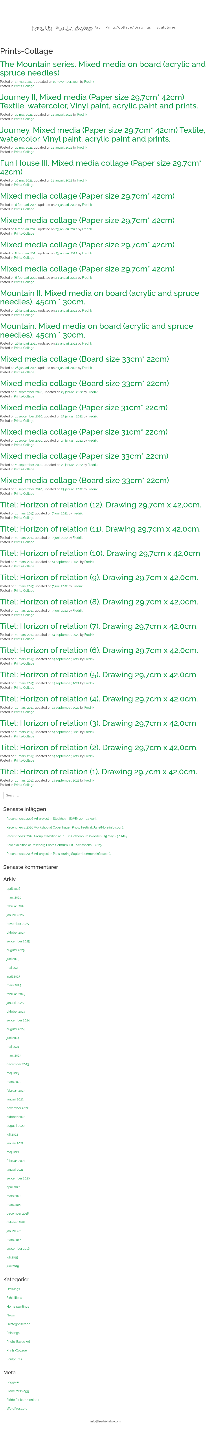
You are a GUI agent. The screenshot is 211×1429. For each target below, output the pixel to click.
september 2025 (18, 941)
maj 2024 (13, 1046)
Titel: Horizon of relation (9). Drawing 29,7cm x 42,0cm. (99, 577)
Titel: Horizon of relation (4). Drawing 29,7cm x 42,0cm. (99, 698)
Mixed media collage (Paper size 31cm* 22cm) (84, 407)
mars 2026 (14, 897)
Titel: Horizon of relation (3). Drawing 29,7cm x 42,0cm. (99, 723)
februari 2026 (16, 906)
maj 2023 (13, 1073)
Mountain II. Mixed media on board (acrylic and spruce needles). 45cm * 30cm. (99, 297)
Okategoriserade (18, 1324)
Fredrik (89, 81)
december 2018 (18, 1213)
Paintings (56, 27)
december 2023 (18, 1064)
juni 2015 (13, 1266)
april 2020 (13, 1187)
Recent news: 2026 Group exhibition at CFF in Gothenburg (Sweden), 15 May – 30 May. (67, 836)
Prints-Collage (24, 86)
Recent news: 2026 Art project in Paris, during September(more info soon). (59, 854)
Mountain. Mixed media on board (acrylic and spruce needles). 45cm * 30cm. (96, 330)
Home (37, 27)
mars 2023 (14, 1082)
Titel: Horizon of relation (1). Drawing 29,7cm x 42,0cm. (98, 771)
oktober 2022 (16, 1117)
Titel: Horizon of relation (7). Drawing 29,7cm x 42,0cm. (99, 626)
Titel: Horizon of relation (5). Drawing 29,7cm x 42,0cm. (99, 674)
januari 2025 (15, 1003)
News (11, 1315)
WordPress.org (17, 1408)
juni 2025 (13, 959)
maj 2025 (13, 967)
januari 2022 (15, 1143)
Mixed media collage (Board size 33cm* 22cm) (84, 358)
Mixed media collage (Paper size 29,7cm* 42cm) (87, 195)
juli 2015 (12, 1257)
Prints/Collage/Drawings (128, 27)
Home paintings (18, 1306)
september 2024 (18, 1020)
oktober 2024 (16, 1011)
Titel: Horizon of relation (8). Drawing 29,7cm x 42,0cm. (99, 601)
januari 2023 (15, 1099)
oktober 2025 (16, 932)
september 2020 (18, 1178)
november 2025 (18, 924)
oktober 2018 (16, 1222)
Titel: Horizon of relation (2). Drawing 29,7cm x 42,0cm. (99, 747)
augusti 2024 (16, 1029)
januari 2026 (15, 915)
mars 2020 (14, 1196)
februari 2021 (16, 1161)
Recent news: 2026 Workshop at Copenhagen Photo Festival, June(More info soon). (65, 827)
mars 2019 (14, 1204)
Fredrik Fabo (105, 18)
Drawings (13, 1289)
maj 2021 (13, 1152)
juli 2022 (12, 1134)
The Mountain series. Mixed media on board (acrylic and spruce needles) (103, 68)
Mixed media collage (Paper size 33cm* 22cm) (84, 455)
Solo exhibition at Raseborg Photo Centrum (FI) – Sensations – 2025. (54, 845)
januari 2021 (15, 1169)
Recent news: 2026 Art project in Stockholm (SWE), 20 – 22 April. (52, 818)
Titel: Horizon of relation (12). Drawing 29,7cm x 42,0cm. (100, 504)
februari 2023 (16, 1090)
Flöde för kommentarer (23, 1400)
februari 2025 (16, 994)
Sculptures (166, 27)
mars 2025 (14, 985)
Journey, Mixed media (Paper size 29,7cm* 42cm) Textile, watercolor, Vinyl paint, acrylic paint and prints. (102, 134)
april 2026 (13, 888)
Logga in (13, 1382)
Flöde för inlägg (18, 1391)
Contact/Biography (75, 30)
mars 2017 (14, 1240)
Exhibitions (42, 30)
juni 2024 (13, 1038)
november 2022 (18, 1108)
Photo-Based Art (85, 27)
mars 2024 (14, 1055)
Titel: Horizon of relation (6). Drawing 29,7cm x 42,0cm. (99, 650)
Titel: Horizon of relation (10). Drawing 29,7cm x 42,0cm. (101, 553)
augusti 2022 (15, 1125)
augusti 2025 (16, 950)
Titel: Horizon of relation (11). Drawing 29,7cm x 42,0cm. (100, 528)
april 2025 (13, 976)
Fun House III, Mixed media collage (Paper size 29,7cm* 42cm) (101, 167)
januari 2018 (15, 1231)
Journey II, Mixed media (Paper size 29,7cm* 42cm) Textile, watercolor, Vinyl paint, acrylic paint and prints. (99, 101)
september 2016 (18, 1248)
